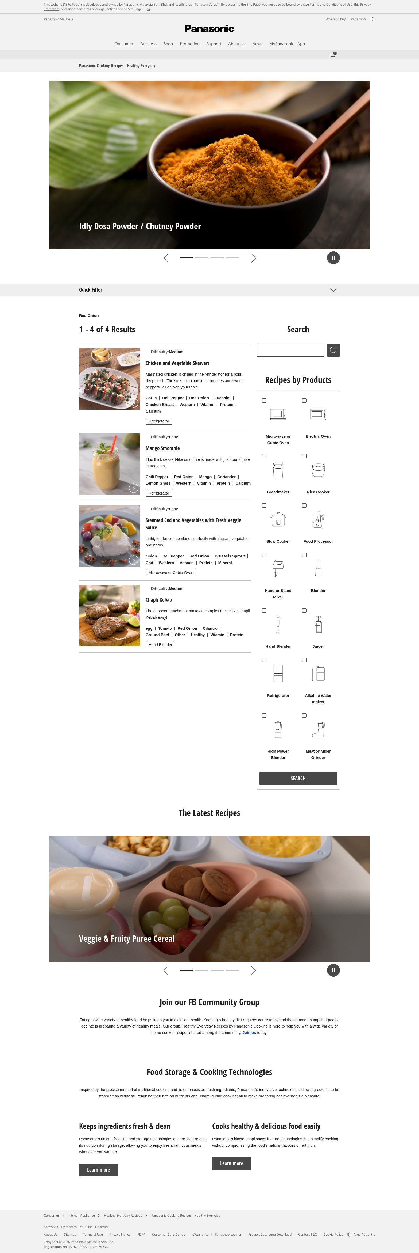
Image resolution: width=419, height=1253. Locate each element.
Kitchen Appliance (81, 1215)
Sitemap (70, 1234)
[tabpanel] (209, 165)
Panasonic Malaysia (58, 19)
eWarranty (200, 1234)
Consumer (51, 1215)
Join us (249, 1033)
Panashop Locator (228, 1234)
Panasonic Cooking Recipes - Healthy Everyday (185, 1215)
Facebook (51, 1227)
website (56, 4)
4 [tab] (232, 257)
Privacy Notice (120, 1234)
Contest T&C (307, 1234)
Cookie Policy (333, 1234)
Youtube (86, 1227)
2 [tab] (201, 257)
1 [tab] (186, 257)
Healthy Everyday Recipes (123, 1215)
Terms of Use (93, 1234)
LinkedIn (101, 1227)
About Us (50, 1234)
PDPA (141, 1234)
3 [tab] (217, 257)
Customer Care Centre (169, 1234)
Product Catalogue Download (270, 1234)
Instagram (69, 1227)
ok (148, 9)
